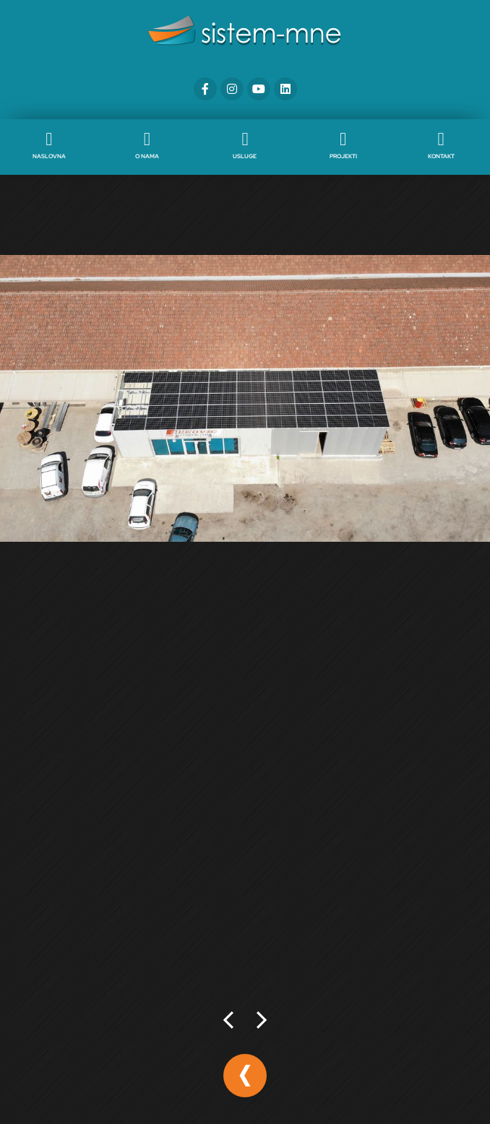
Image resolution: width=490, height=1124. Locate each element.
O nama (147, 156)
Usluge (245, 156)
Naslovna (49, 156)
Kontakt (441, 156)
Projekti (343, 156)
